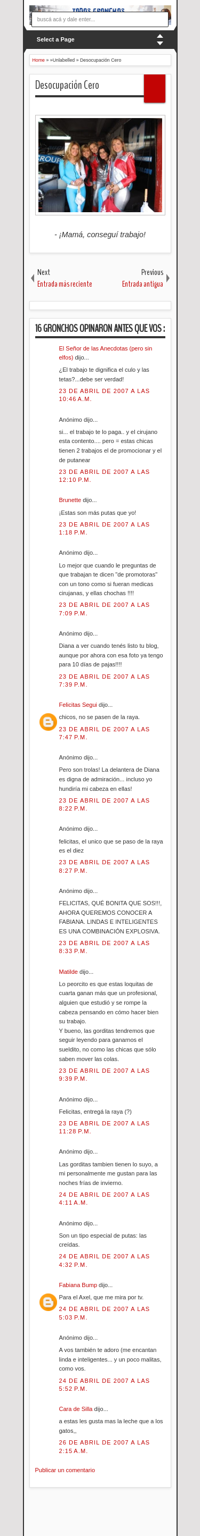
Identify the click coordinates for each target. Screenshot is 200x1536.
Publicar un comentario (65, 1470)
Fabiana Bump (79, 1285)
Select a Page (56, 39)
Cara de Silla (76, 1409)
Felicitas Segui (79, 705)
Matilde (69, 972)
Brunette (71, 500)
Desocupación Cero (67, 85)
